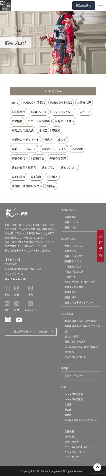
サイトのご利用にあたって (78, 447)
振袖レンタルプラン (75, 256)
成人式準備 (67, 313)
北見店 (43, 130)
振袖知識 (36, 177)
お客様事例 (18, 112)
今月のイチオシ (64, 121)
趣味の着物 (84, 5)
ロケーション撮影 (39, 121)
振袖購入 (52, 177)
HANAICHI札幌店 (73, 394)
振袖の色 (38, 158)
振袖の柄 (77, 149)
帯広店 (48, 139)
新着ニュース (71, 222)
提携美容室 (70, 292)
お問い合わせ (71, 441)
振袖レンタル (69, 167)
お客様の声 (84, 102)
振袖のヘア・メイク (54, 149)
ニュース (85, 112)
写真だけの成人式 (22, 130)
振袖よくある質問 (73, 287)
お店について (38, 112)
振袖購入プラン (72, 261)
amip (14, 102)
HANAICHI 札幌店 (61, 102)
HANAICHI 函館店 (34, 102)
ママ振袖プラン (72, 266)
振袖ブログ (70, 227)
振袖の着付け (19, 158)
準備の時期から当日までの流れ (81, 321)
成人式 (62, 139)
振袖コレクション (73, 246)
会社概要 (69, 431)
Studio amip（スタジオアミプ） (81, 419)
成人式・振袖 (68, 238)
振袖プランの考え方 (75, 341)
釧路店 (51, 186)
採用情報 (69, 436)
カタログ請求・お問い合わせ (79, 282)
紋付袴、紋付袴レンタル (26, 186)
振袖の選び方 (57, 158)
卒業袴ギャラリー (73, 375)
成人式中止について (75, 357)
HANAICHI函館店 (73, 399)
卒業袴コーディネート (25, 139)
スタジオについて (63, 112)
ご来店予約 (70, 276)
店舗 (63, 386)
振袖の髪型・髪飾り (23, 167)
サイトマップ (71, 457)
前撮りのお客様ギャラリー (78, 302)
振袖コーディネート (23, 149)
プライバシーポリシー (76, 452)
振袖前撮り (18, 177)
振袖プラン (48, 167)
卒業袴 (56, 130)
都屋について (68, 209)
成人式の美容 (71, 336)
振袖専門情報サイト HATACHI (31, 331)
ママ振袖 (17, 121)
